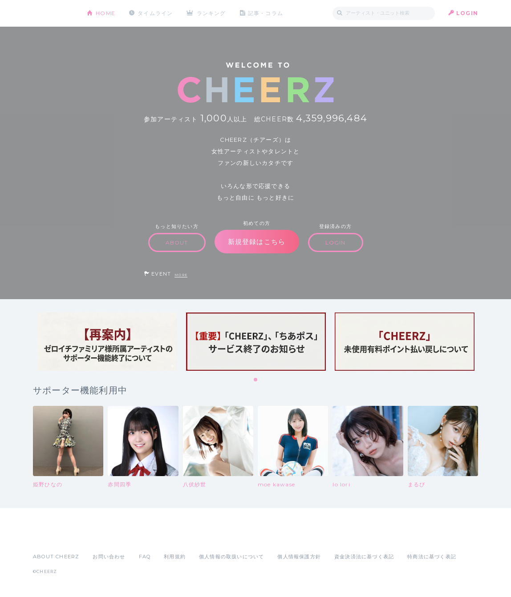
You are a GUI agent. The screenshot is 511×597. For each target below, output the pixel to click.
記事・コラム (265, 13)
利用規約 (175, 556)
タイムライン (155, 13)
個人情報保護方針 (299, 556)
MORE (180, 275)
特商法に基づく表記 (431, 556)
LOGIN (467, 13)
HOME (105, 13)
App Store (53, 537)
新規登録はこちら (257, 241)
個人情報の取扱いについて (231, 556)
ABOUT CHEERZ (56, 556)
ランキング (211, 13)
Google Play (100, 537)
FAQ (145, 556)
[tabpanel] (107, 342)
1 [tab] (256, 380)
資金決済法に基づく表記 (364, 556)
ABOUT (177, 242)
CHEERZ (53, 13)
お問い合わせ (109, 556)
